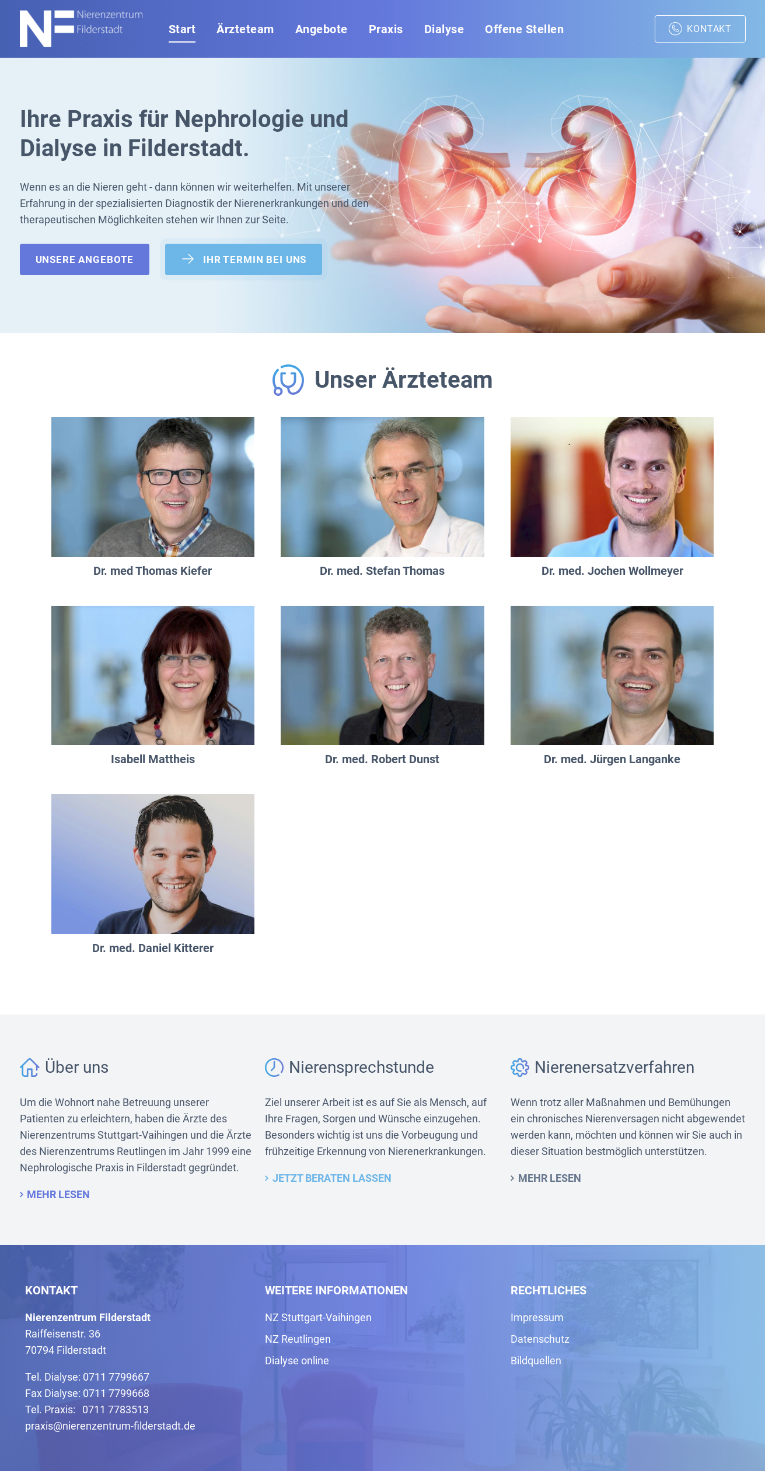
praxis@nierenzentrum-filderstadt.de (110, 1426)
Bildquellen (536, 1360)
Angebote (321, 29)
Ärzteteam (245, 29)
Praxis (386, 29)
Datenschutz (540, 1339)
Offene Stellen (524, 29)
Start (182, 29)
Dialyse (444, 29)
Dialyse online (297, 1360)
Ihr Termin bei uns (243, 259)
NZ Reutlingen (298, 1339)
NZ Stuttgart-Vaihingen (318, 1317)
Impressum (537, 1317)
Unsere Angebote (85, 259)
